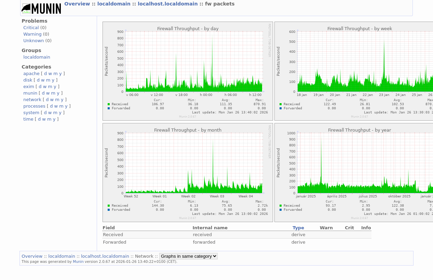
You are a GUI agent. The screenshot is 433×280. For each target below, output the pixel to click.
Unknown (33, 40)
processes (34, 106)
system (31, 112)
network (32, 99)
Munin (78, 261)
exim (28, 86)
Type (298, 227)
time (28, 119)
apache (31, 73)
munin (30, 93)
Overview (78, 4)
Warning (32, 34)
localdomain (114, 4)
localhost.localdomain (168, 4)
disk (27, 80)
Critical (31, 27)
